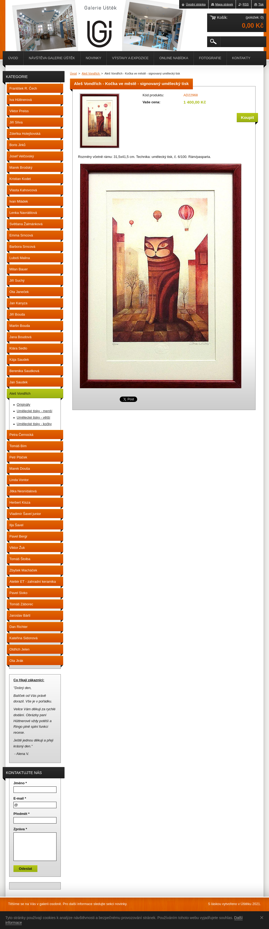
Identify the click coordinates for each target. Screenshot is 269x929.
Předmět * (21, 814)
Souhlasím (263, 917)
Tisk (261, 4)
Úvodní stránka (196, 4)
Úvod (73, 73)
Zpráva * (20, 829)
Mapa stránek (224, 4)
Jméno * (20, 783)
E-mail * (19, 798)
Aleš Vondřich (91, 73)
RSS (246, 4)
